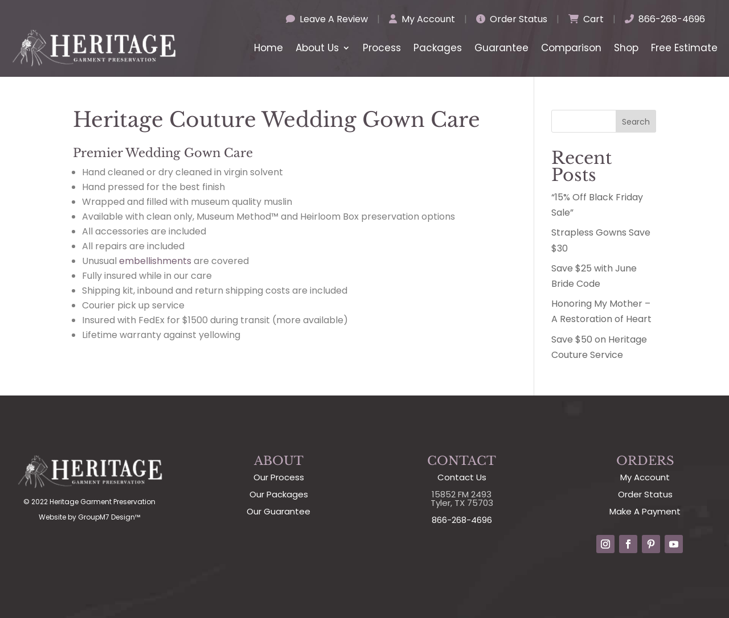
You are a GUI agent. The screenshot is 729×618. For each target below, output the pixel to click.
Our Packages (278, 494)
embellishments (155, 260)
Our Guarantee (278, 511)
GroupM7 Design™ (109, 517)
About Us (317, 48)
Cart (586, 19)
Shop (626, 48)
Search (636, 121)
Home (268, 48)
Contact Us (461, 477)
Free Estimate (684, 48)
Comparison (571, 48)
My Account (422, 19)
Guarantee (501, 48)
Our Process (278, 477)
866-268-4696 (665, 19)
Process (382, 48)
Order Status (511, 19)
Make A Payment (645, 511)
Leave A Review (327, 19)
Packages (437, 48)
